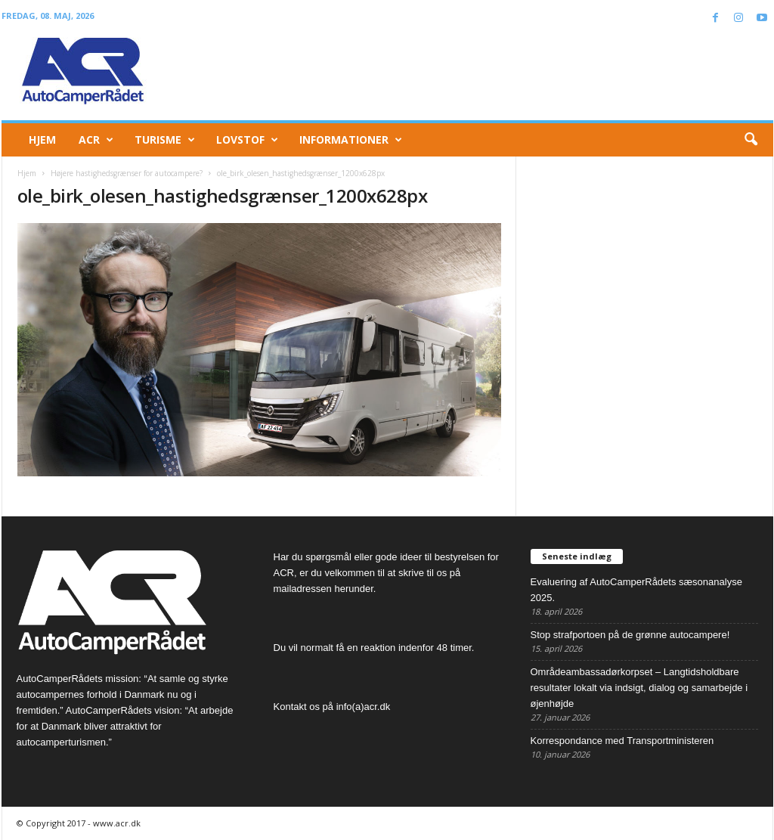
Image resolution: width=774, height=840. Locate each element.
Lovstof (247, 140)
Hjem (42, 139)
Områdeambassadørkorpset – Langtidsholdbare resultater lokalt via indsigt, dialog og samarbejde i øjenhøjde (639, 687)
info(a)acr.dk (363, 706)
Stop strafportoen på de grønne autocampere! (630, 634)
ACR (96, 140)
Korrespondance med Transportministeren (622, 740)
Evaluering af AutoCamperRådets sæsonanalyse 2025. (636, 589)
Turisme (165, 140)
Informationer (350, 140)
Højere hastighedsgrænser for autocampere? (127, 173)
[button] (750, 140)
